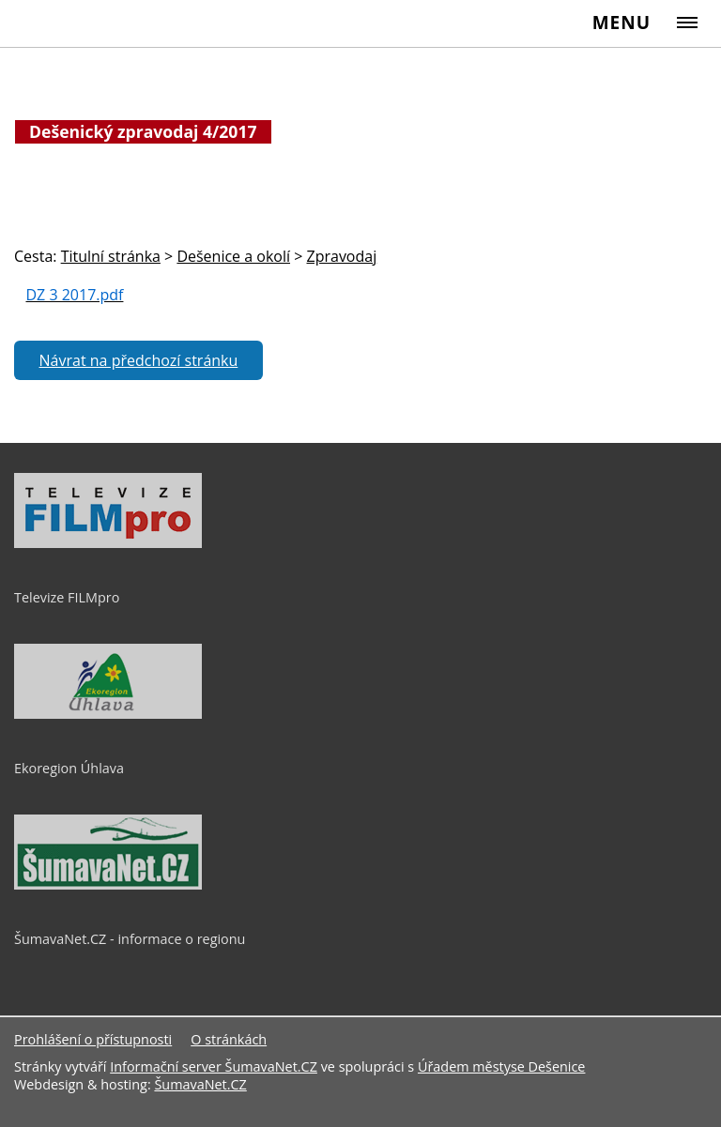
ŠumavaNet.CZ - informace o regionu (129, 939)
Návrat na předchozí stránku (138, 360)
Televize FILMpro (66, 597)
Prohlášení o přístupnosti (93, 1039)
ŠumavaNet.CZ (200, 1084)
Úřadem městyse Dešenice (502, 1066)
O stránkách (229, 1039)
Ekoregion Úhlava (69, 768)
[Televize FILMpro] (108, 543)
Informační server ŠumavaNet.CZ (213, 1066)
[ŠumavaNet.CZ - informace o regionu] (108, 885)
